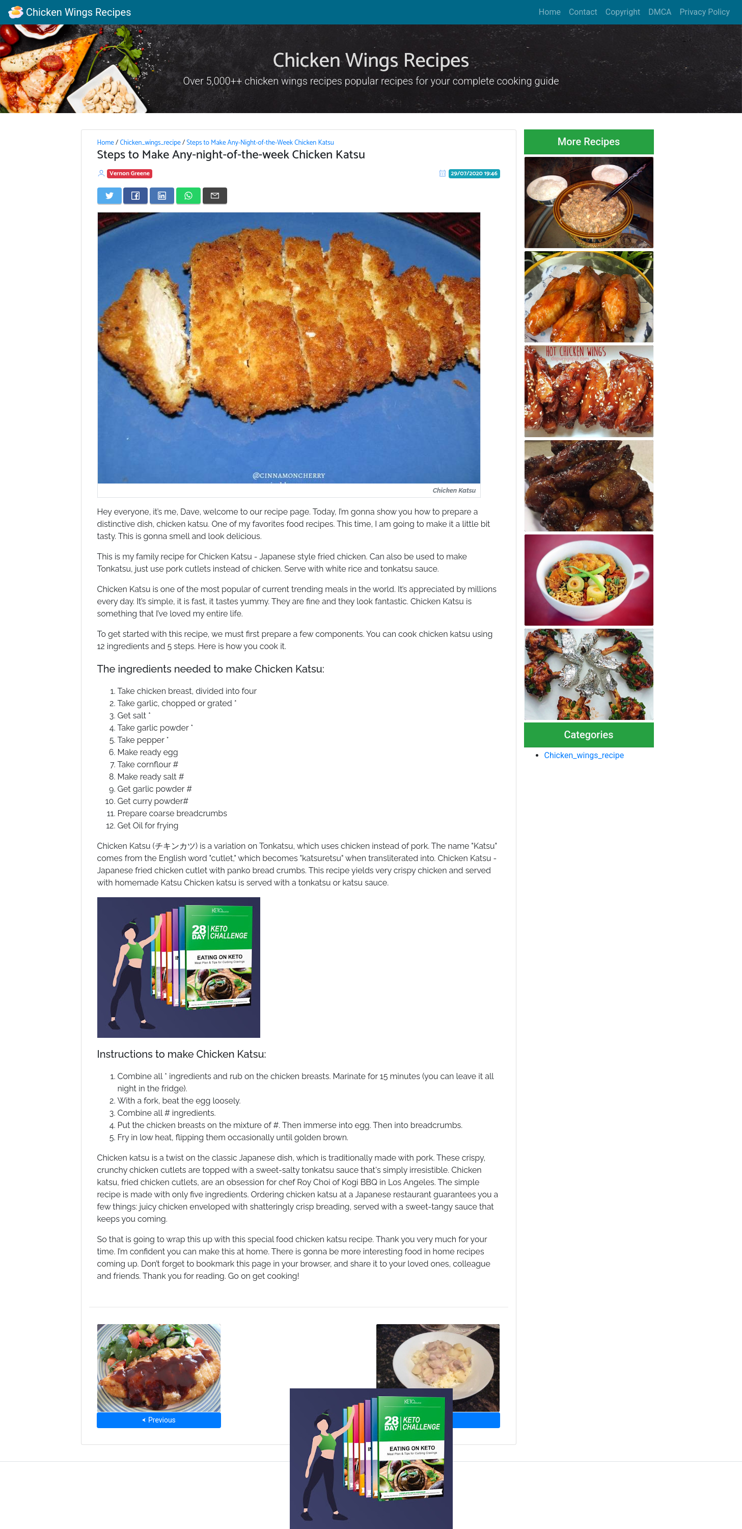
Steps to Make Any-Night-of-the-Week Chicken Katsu (260, 142)
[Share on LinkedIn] (162, 195)
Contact (583, 12)
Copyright (623, 12)
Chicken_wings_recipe (150, 142)
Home (550, 12)
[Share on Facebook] (135, 195)
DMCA (659, 12)
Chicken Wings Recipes (69, 12)
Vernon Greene (129, 173)
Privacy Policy (705, 12)
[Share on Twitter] (109, 195)
